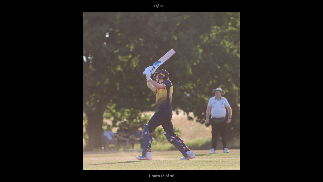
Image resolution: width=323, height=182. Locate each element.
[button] (302, 7)
